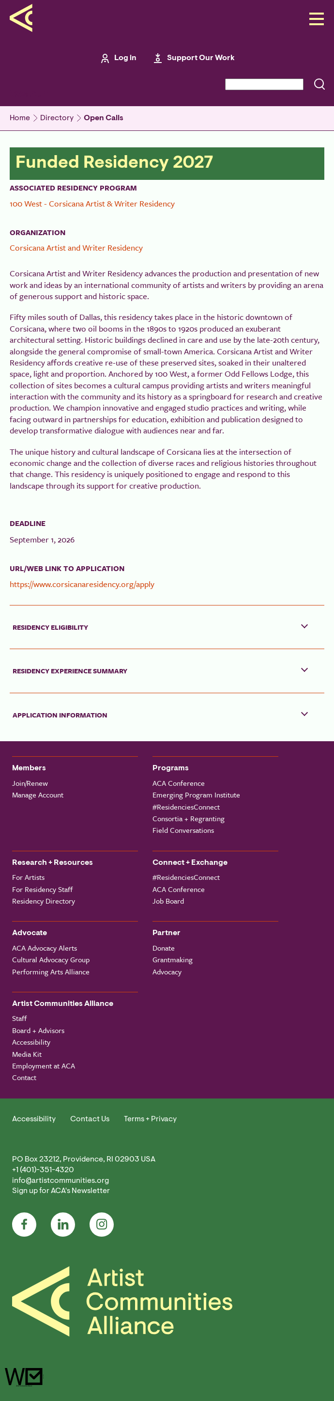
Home (20, 118)
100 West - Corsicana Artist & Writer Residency (92, 203)
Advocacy (167, 971)
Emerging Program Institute (196, 794)
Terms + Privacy (150, 1119)
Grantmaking (172, 959)
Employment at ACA (43, 1065)
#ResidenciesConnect (186, 806)
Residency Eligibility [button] (50, 627)
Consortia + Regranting (188, 818)
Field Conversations (183, 830)
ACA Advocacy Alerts (44, 947)
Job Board (168, 900)
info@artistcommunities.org (60, 1181)
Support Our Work (201, 58)
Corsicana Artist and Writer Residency (76, 247)
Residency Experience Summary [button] (70, 671)
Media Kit (27, 1054)
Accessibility (31, 1041)
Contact (24, 1077)
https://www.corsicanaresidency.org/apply (82, 584)
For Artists (28, 877)
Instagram (102, 1224)
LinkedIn (63, 1224)
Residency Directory (43, 900)
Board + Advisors (38, 1030)
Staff (19, 1018)
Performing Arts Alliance (51, 971)
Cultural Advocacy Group (51, 959)
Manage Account (37, 794)
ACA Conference (178, 783)
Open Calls (103, 118)
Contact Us (89, 1119)
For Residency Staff (42, 889)
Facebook (24, 1224)
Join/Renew (30, 783)
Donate (163, 947)
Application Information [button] (60, 715)
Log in (125, 58)
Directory (57, 118)
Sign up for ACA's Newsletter (61, 1191)
